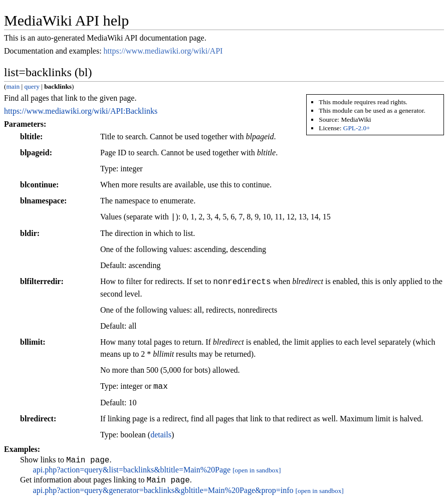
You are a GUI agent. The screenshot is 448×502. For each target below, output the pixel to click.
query (31, 86)
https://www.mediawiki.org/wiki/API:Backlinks (80, 111)
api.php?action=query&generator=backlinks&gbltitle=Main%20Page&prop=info (163, 493)
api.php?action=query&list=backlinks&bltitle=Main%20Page (132, 471)
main (13, 86)
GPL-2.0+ (356, 128)
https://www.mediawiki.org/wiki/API (163, 51)
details (160, 434)
